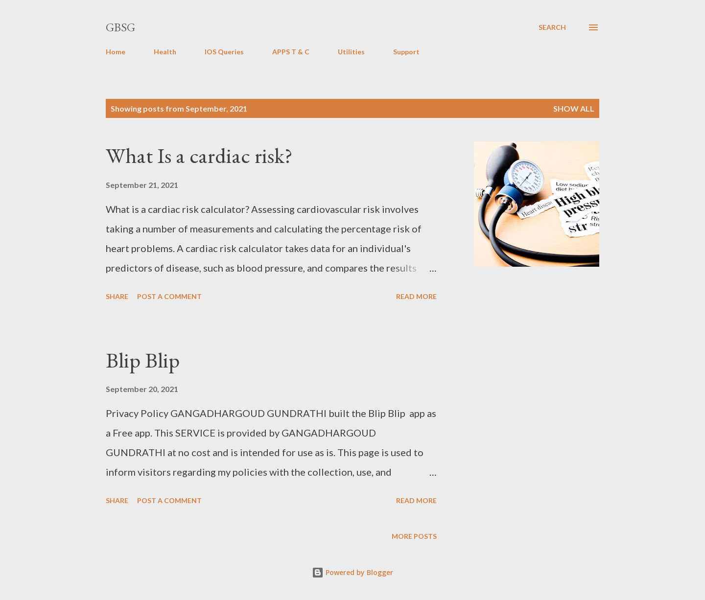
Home (115, 51)
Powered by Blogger (352, 572)
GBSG (120, 27)
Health (165, 51)
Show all (573, 108)
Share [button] (117, 296)
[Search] (552, 27)
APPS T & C (290, 51)
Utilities (351, 51)
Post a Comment (169, 296)
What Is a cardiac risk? (199, 155)
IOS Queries (224, 51)
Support (406, 51)
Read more (416, 296)
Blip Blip (143, 360)
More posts (414, 536)
